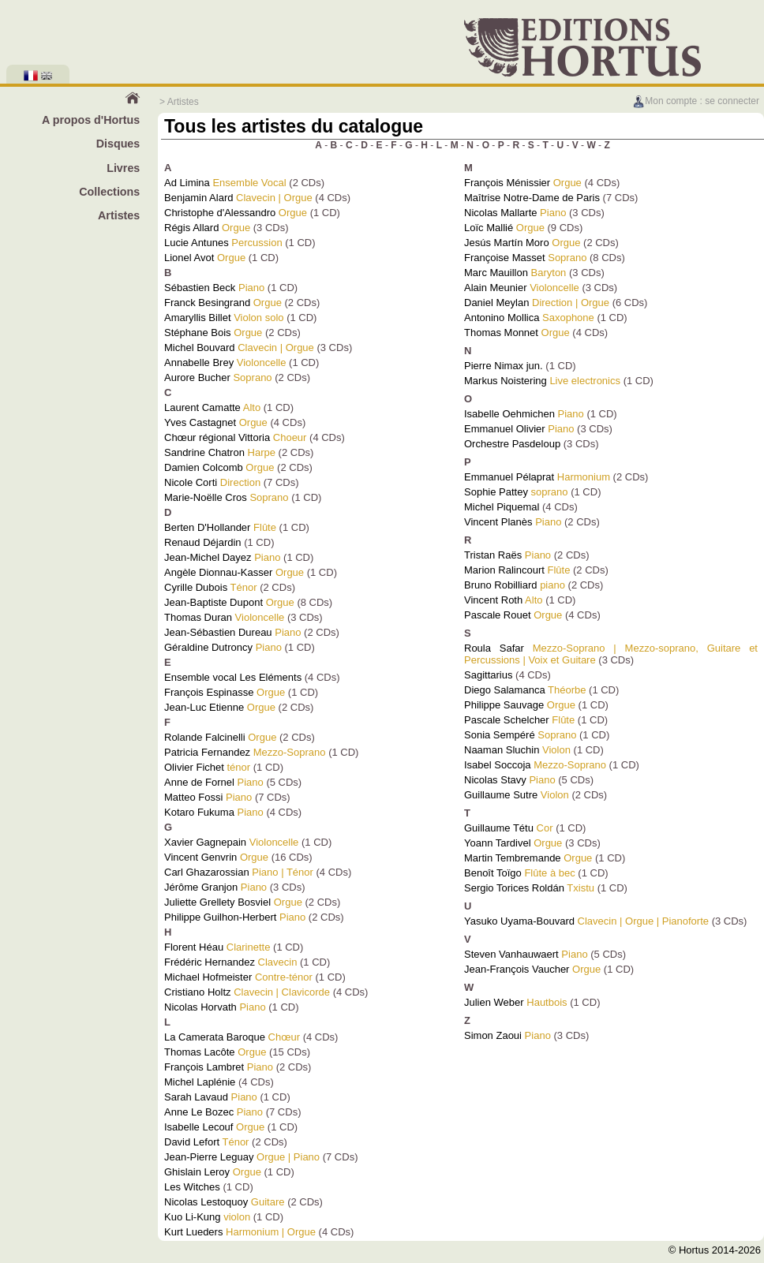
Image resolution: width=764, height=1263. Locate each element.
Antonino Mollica (501, 317)
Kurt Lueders (193, 1232)
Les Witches (192, 1187)
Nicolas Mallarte (500, 213)
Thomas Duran (198, 617)
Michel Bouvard (199, 347)
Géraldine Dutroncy (208, 647)
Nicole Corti (190, 482)
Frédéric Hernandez (209, 962)
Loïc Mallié (488, 228)
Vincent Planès (498, 522)
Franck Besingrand (207, 302)
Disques (118, 143)
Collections (109, 191)
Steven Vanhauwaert (511, 954)
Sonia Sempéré (499, 735)
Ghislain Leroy (197, 1172)
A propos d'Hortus (91, 120)
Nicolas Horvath (200, 1007)
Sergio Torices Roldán (514, 888)
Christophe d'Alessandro (219, 213)
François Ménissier (507, 183)
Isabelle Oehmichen (509, 414)
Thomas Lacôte (199, 1052)
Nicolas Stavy (495, 780)
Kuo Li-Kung (192, 1217)
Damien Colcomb (203, 467)
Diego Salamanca (504, 690)
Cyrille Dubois (195, 587)
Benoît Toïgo (493, 873)
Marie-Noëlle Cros (205, 497)
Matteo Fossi (193, 797)
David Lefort (191, 1142)
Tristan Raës (493, 555)
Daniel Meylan (496, 302)
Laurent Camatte (202, 407)
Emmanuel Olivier (504, 429)
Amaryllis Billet (197, 317)
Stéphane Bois (197, 332)
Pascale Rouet (497, 615)
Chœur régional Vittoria (217, 437)
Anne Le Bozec (199, 1112)
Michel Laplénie (199, 1082)
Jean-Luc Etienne (204, 707)
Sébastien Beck (199, 287)
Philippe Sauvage (504, 705)
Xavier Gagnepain (205, 842)
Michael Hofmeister (208, 977)
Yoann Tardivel (497, 843)
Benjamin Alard (198, 198)
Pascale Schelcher (506, 720)
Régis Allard (191, 228)
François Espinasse (208, 692)
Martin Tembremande (512, 858)
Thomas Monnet (501, 332)
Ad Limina (187, 183)
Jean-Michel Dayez (208, 557)
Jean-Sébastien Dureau (218, 632)
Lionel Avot (189, 257)
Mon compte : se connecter (695, 100)
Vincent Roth (493, 600)
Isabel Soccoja (497, 765)
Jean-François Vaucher (516, 969)
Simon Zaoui (493, 1035)
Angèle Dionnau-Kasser (218, 572)
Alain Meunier (495, 287)
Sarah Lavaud (196, 1097)
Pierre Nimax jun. (503, 366)
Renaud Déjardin (203, 542)
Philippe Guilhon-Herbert (220, 917)
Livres (123, 168)
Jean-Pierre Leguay (208, 1157)
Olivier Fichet (194, 767)
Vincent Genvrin (200, 857)
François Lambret (204, 1067)
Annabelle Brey (199, 362)
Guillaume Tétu (499, 828)
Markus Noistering (505, 381)
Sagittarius (488, 675)
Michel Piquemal (501, 507)
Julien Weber (494, 1002)
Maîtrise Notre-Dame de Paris (532, 198)
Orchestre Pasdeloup (512, 444)
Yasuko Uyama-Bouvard (519, 921)
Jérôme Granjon (201, 887)
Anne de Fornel (199, 782)
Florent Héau (193, 947)
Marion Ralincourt (504, 570)
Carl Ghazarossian (206, 872)
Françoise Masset (504, 257)
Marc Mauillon (496, 272)
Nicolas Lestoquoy (206, 1202)
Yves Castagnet (200, 422)
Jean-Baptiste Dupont (213, 602)
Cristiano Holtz (197, 992)
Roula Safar (494, 648)
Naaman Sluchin (501, 750)
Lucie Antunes (196, 242)
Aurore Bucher (197, 377)
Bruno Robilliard (500, 585)
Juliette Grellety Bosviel (217, 902)
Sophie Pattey (496, 492)
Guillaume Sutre (500, 795)
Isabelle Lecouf (198, 1127)
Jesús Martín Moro (506, 242)
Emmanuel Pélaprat (509, 477)
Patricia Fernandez (207, 752)
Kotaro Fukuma (199, 812)
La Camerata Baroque (214, 1037)
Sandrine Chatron (204, 452)
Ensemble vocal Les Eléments (232, 677)
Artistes (119, 215)
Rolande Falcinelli (204, 737)
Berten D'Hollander (207, 527)
